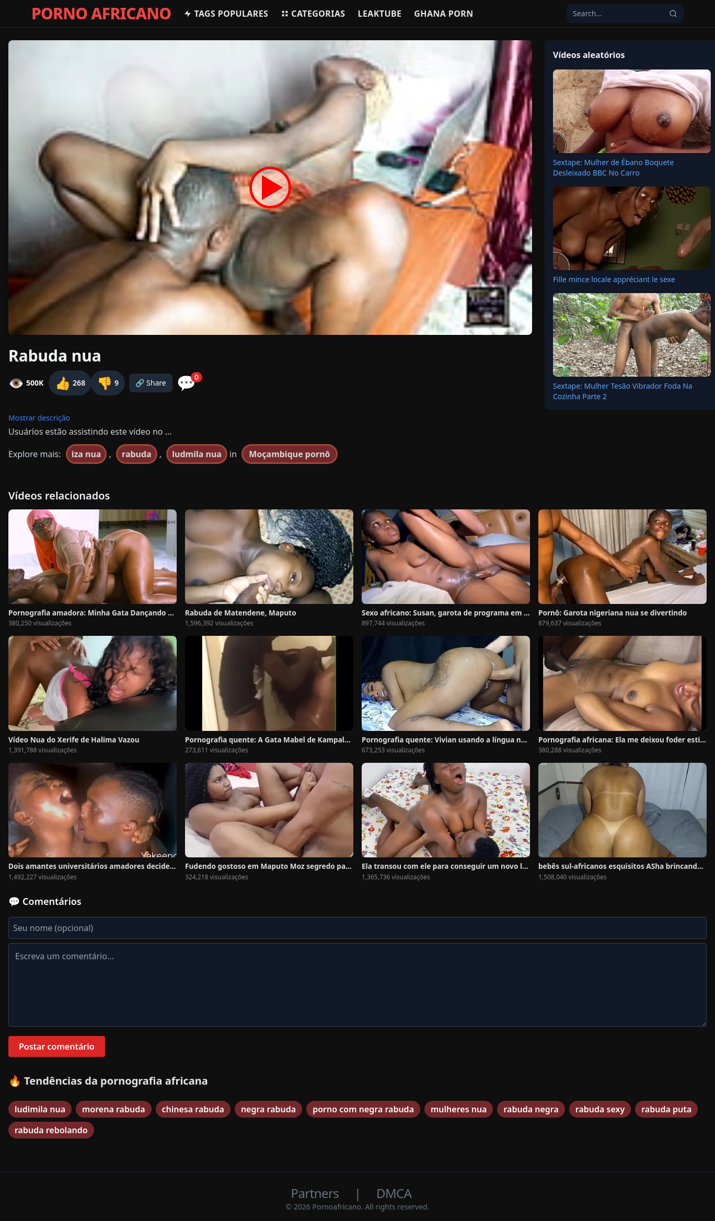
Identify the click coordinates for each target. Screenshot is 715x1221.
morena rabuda (113, 1109)
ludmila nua (197, 454)
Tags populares (225, 13)
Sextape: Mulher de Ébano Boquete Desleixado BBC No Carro (613, 167)
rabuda (137, 454)
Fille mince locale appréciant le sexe (614, 279)
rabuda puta (666, 1109)
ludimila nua (40, 1109)
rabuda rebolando (51, 1130)
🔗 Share (150, 383)
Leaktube (380, 13)
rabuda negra (530, 1109)
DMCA (393, 1193)
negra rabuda (268, 1109)
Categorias (313, 13)
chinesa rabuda (193, 1109)
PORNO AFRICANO (101, 13)
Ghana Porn (443, 13)
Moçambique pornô (289, 454)
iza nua (86, 454)
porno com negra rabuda (363, 1109)
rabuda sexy (600, 1109)
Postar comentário (57, 1046)
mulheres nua (459, 1109)
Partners (316, 1193)
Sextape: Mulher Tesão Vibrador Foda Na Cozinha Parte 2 (623, 391)
